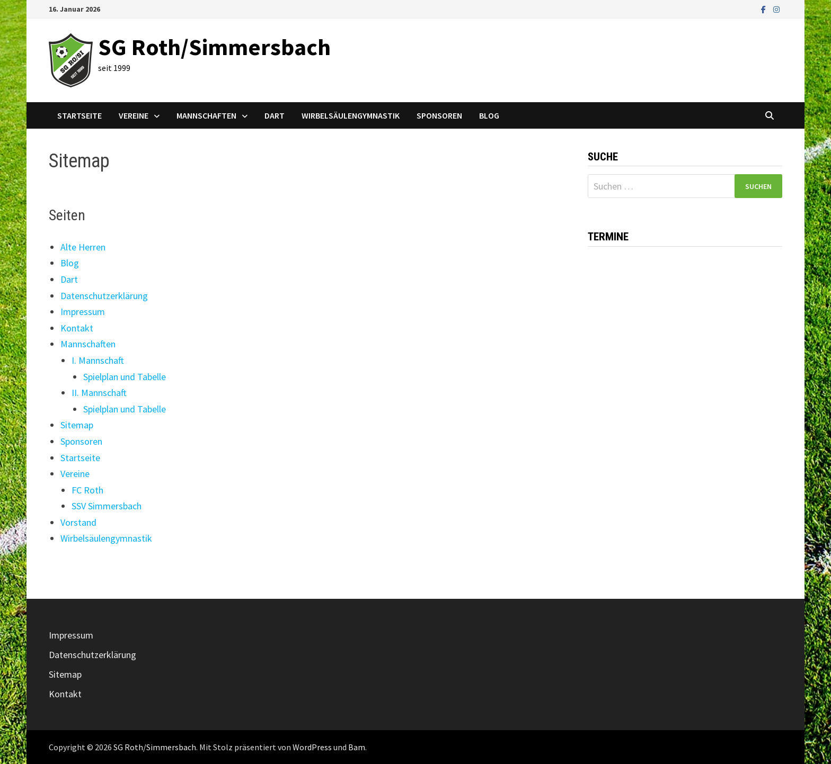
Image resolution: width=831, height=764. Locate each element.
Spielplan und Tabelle (124, 377)
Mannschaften (206, 115)
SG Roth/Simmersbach (214, 46)
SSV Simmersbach (107, 506)
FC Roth (87, 490)
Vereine (133, 115)
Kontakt (76, 328)
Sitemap (76, 425)
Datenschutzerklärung (104, 296)
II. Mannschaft (99, 393)
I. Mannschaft (98, 360)
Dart (274, 115)
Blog (489, 115)
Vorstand (78, 522)
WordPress (312, 747)
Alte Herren (82, 247)
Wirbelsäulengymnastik (351, 115)
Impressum (82, 311)
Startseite (79, 115)
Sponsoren (439, 115)
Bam (356, 747)
